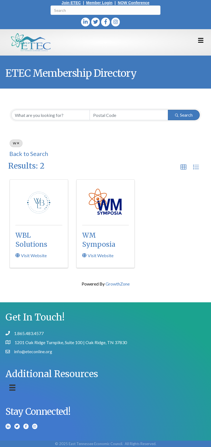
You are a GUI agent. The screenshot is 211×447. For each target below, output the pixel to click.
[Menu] (12, 387)
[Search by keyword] (50, 115)
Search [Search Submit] (184, 114)
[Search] (105, 10)
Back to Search (28, 153)
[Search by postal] (129, 115)
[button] (183, 167)
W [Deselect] (16, 143)
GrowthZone (118, 283)
